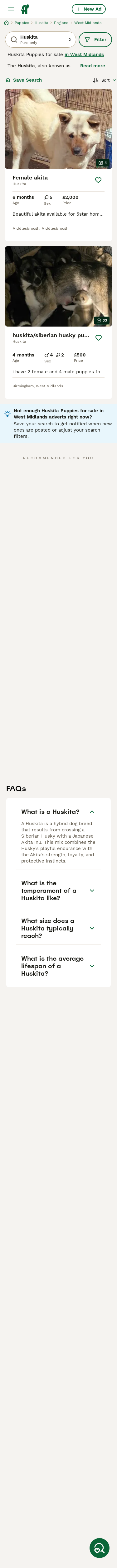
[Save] (98, 180)
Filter (95, 39)
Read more (92, 66)
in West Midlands (84, 54)
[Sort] (105, 80)
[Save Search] (100, 1548)
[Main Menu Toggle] (11, 9)
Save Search (24, 80)
